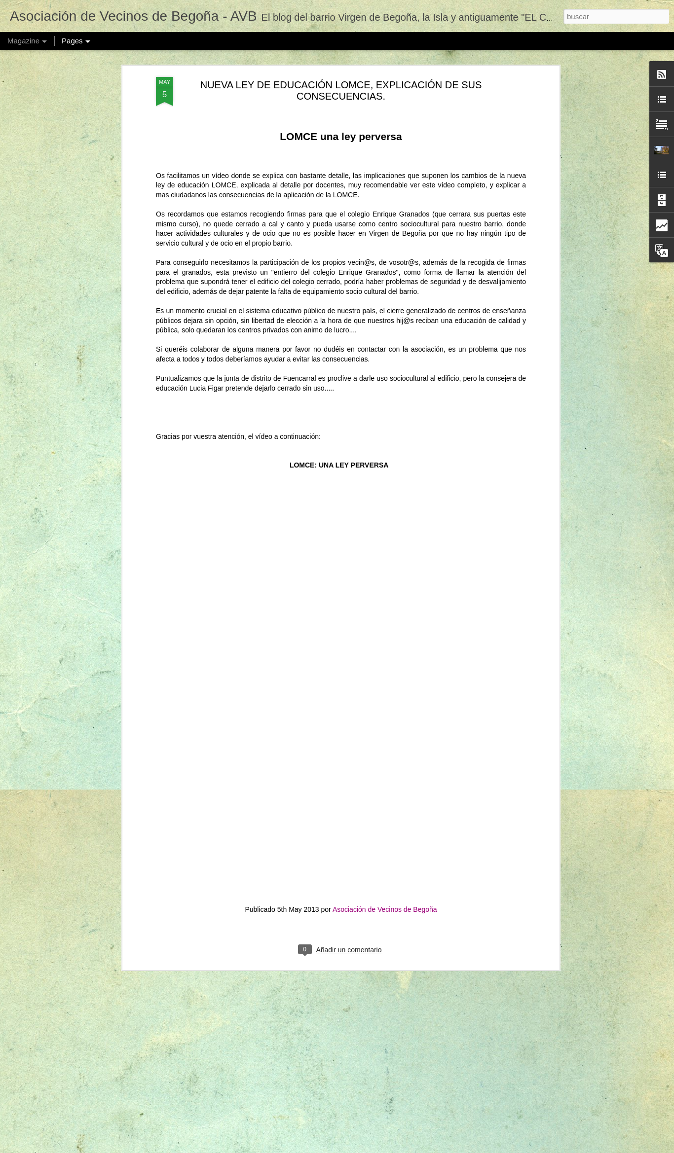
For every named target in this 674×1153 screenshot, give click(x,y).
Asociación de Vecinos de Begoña (385, 854)
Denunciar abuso (442, 1148)
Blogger (410, 1148)
